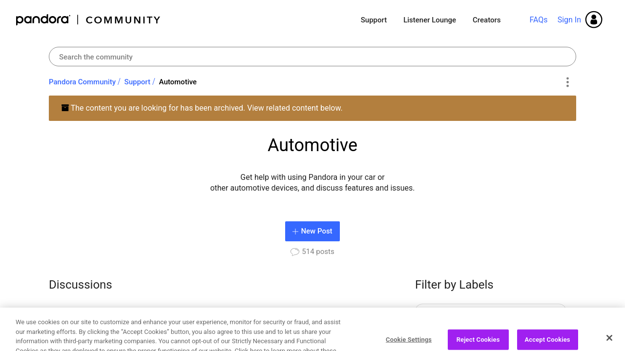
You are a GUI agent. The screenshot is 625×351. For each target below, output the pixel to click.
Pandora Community (89, 19)
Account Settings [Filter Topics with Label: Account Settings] (458, 334)
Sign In (569, 19)
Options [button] (567, 82)
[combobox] (312, 56)
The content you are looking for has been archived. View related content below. (202, 108)
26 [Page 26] (342, 318)
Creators (486, 20)
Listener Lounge (429, 20)
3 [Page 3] (306, 318)
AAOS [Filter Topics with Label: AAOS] (439, 312)
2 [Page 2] (290, 318)
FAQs (538, 19)
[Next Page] (368, 319)
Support (374, 20)
